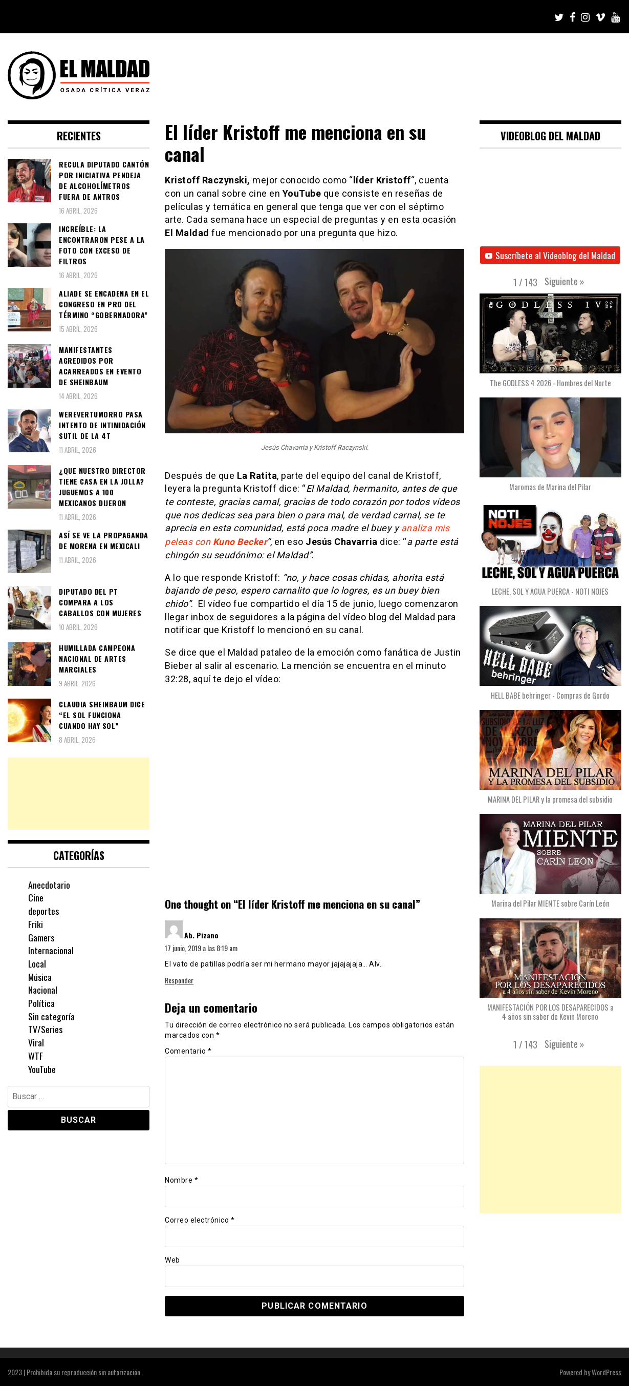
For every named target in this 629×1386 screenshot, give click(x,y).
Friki (35, 924)
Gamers (41, 937)
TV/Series (45, 1029)
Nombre (181, 1179)
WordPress (606, 1371)
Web (172, 1259)
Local (37, 963)
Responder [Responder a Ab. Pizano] (179, 979)
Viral (36, 1042)
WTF (35, 1055)
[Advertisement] (78, 794)
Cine (36, 897)
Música (40, 976)
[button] (564, 282)
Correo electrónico (199, 1219)
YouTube (42, 1069)
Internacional (51, 950)
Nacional (42, 989)
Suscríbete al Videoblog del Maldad (550, 255)
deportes (43, 910)
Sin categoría (51, 1016)
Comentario (188, 1050)
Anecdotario (49, 884)
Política (41, 1003)
